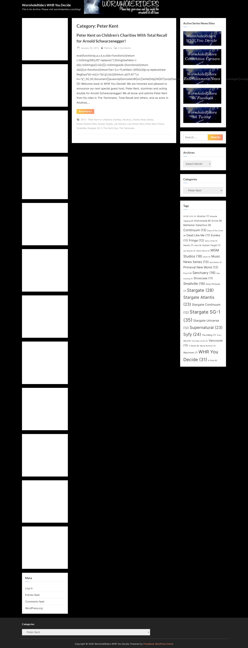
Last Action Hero (135, 123)
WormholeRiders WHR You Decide (46, 5)
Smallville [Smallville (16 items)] (194, 283)
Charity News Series (142, 119)
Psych (161, 123)
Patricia (108, 47)
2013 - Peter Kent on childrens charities (101, 119)
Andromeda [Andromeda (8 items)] (202, 220)
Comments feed (34, 601)
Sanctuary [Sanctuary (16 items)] (204, 273)
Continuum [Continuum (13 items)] (194, 230)
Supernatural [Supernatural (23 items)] (206, 327)
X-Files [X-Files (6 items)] (212, 360)
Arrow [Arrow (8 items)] (216, 220)
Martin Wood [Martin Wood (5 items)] (203, 251)
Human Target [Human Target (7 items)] (211, 245)
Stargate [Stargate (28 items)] (200, 290)
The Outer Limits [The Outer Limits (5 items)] (199, 341)
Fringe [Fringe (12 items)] (196, 240)
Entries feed (32, 594)
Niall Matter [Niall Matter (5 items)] (215, 262)
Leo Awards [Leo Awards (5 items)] (189, 251)
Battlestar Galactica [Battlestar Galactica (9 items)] (197, 225)
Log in (29, 588)
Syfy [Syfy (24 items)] (192, 334)
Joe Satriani (120, 123)
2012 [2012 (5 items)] (192, 216)
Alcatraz (127, 119)
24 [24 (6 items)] (186, 216)
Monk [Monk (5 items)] (207, 257)
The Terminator (127, 128)
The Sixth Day (110, 128)
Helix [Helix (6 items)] (198, 245)
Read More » (86, 112)
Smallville (81, 128)
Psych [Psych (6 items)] (187, 273)
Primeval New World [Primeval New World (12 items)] (200, 267)
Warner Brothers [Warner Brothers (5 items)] (208, 346)
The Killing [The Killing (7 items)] (209, 335)
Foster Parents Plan (86, 123)
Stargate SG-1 (94, 128)
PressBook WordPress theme (158, 644)
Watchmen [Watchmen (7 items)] (190, 352)
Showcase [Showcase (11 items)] (203, 278)
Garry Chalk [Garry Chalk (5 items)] (211, 241)
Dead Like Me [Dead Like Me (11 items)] (198, 235)
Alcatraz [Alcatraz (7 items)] (203, 216)
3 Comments (124, 48)
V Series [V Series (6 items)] (194, 346)
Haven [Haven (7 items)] (188, 245)
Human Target (105, 123)
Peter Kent (151, 123)
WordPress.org (34, 608)
